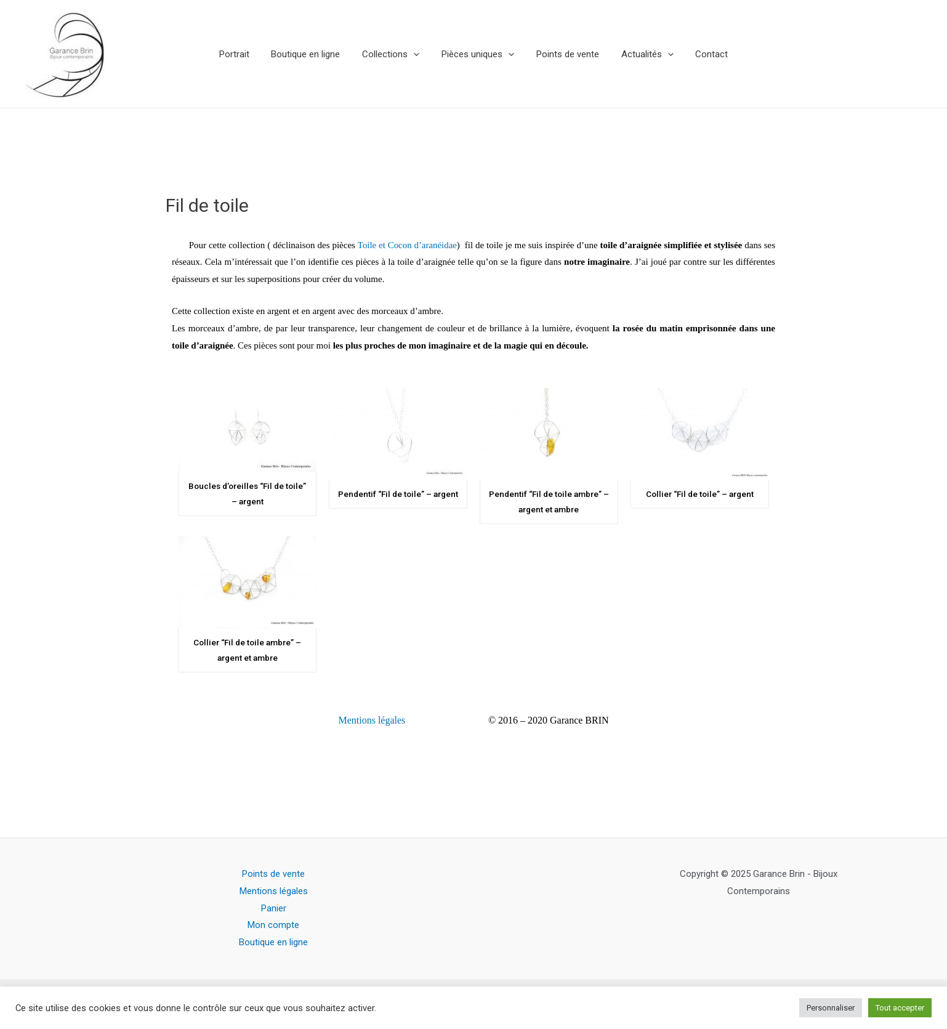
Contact (701, 54)
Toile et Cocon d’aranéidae (407, 245)
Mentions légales (371, 720)
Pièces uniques (477, 54)
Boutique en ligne (312, 54)
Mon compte (273, 925)
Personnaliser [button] (831, 1007)
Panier (273, 908)
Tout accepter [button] (900, 1007)
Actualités (640, 54)
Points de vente (564, 54)
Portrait (245, 54)
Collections (394, 54)
